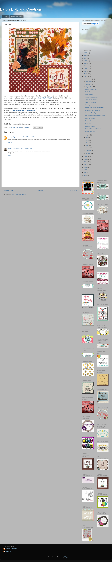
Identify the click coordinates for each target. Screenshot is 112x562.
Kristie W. (8, 551)
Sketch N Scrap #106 (91, 97)
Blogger (66, 557)
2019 (86, 71)
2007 (86, 172)
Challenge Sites (16, 16)
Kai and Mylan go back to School (95, 115)
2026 (86, 53)
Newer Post (8, 190)
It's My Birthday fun (91, 89)
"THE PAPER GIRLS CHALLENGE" (24, 110)
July (87, 137)
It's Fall (87, 92)
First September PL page (92, 110)
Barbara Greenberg (11, 548)
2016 (86, 156)
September (89, 87)
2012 (86, 167)
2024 (86, 58)
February (89, 150)
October (88, 84)
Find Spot (88, 105)
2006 (86, 175)
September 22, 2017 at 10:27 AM (22, 148)
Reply (10, 142)
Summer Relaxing (90, 113)
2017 (86, 76)
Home (6, 16)
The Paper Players (91, 100)
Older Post (73, 190)
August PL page (90, 126)
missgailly (11, 137)
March (88, 148)
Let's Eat (88, 123)
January (88, 153)
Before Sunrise (89, 121)
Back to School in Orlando (93, 129)
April (87, 145)
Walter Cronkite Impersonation (94, 107)
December (89, 79)
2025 (86, 55)
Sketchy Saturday (90, 102)
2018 (86, 74)
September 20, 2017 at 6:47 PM (25, 137)
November (89, 81)
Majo (10, 148)
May (87, 143)
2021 (86, 66)
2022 (86, 63)
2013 (86, 164)
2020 (86, 68)
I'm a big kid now (90, 118)
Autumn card (89, 94)
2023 (86, 61)
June (87, 140)
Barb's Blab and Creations (21, 9)
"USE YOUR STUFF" (45, 98)
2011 (86, 170)
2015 (86, 159)
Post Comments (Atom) (19, 194)
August (88, 135)
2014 (86, 162)
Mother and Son (90, 131)
